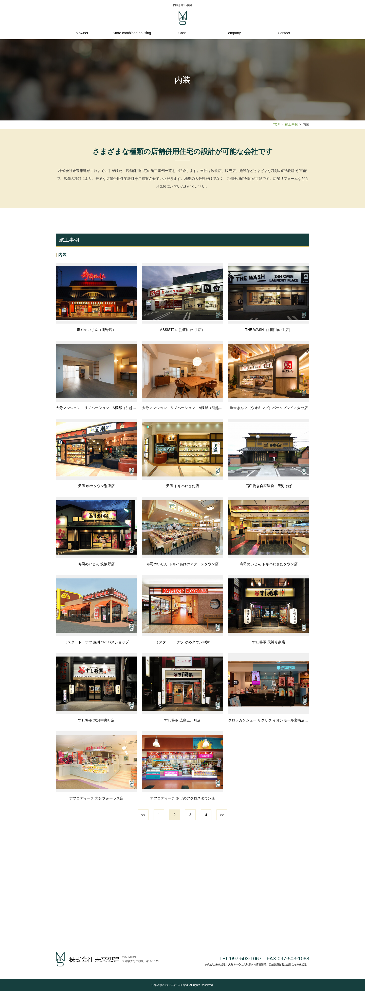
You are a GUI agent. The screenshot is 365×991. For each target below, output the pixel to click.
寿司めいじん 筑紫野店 (96, 564)
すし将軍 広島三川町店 (182, 720)
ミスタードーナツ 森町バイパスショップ (96, 642)
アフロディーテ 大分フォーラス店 (96, 798)
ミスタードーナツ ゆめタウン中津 (182, 642)
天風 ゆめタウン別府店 (96, 486)
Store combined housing (132, 33)
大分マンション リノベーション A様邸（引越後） (182, 408)
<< (143, 815)
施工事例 (291, 124)
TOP (276, 124)
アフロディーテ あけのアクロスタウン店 (182, 798)
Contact (284, 33)
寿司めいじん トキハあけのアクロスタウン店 (182, 564)
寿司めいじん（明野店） (96, 330)
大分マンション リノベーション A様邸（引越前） (96, 408)
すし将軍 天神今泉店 (268, 642)
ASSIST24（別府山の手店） (182, 330)
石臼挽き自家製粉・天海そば (269, 486)
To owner (81, 33)
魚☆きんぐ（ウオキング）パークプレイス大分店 (269, 408)
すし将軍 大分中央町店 (96, 720)
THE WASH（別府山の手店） (268, 330)
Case (182, 33)
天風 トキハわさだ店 (182, 486)
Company (233, 33)
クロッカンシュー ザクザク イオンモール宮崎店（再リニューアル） (268, 720)
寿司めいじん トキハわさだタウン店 (269, 564)
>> (222, 815)
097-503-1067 (246, 958)
